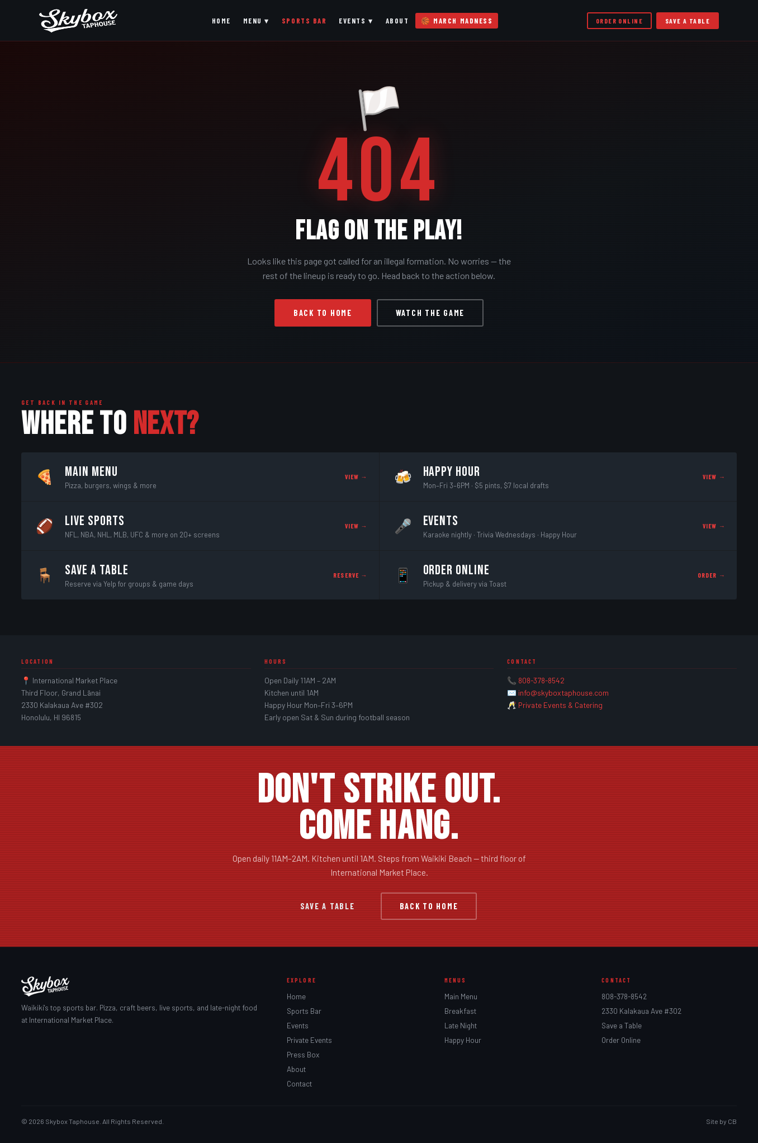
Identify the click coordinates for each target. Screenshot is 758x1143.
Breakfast (460, 1011)
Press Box (303, 1054)
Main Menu (460, 996)
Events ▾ (356, 20)
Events (298, 1025)
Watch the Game (430, 313)
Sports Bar (304, 20)
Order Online (619, 21)
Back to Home (322, 313)
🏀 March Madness (456, 20)
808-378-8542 (541, 680)
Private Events (309, 1040)
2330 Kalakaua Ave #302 (641, 1011)
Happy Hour (462, 1040)
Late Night (460, 1025)
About (397, 20)
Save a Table (687, 21)
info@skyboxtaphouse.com (563, 692)
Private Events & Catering (560, 705)
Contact (299, 1083)
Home (221, 20)
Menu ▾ (256, 20)
